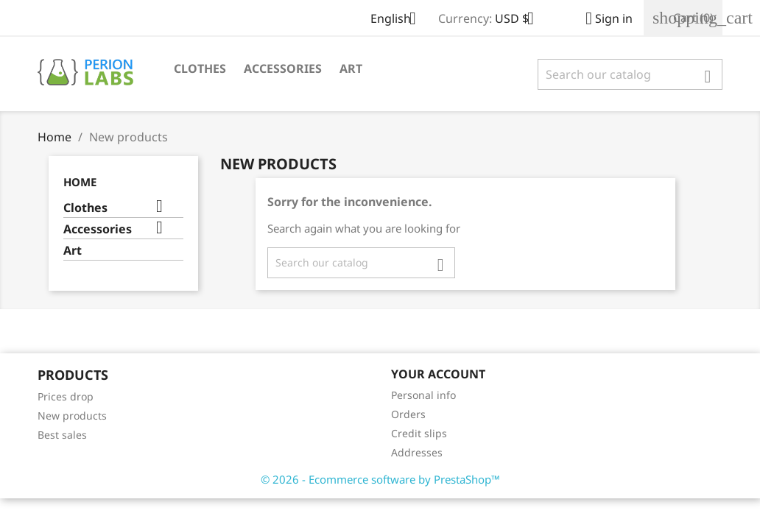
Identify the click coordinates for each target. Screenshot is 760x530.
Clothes (200, 68)
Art (350, 68)
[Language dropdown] (398, 20)
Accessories (283, 68)
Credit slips (419, 433)
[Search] (630, 74)
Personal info (423, 395)
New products (72, 416)
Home (79, 181)
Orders (408, 414)
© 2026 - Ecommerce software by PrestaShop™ (380, 479)
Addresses (417, 452)
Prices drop (66, 396)
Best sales (62, 435)
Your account (438, 374)
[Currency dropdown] (520, 20)
